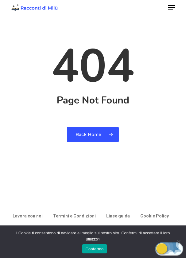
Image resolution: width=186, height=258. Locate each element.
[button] (171, 7)
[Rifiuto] (178, 242)
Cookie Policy (154, 215)
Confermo (94, 249)
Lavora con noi (28, 215)
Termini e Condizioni (74, 215)
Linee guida (118, 215)
